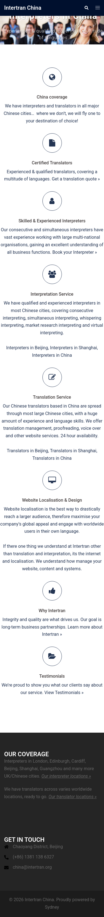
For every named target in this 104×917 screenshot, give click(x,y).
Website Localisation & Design (52, 500)
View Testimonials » (63, 692)
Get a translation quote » (76, 179)
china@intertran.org (32, 867)
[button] (86, 8)
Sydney (52, 907)
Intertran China (22, 7)
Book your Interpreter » (74, 252)
